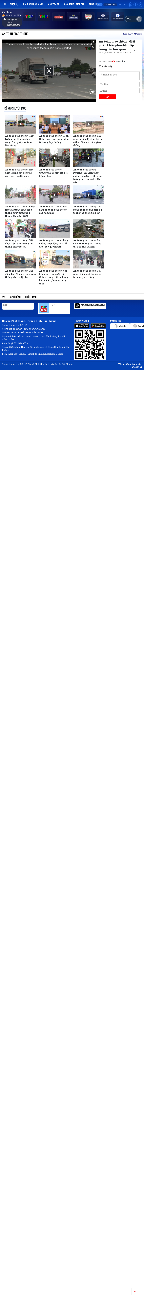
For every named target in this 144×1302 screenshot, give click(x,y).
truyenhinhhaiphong (93, 304)
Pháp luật (94, 4)
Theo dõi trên (112, 61)
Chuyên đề (53, 4)
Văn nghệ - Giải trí (74, 4)
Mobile (120, 326)
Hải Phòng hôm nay (33, 4)
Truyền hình (15, 297)
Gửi (107, 96)
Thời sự (14, 4)
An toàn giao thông (15, 33)
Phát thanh (30, 297)
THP (5, 304)
